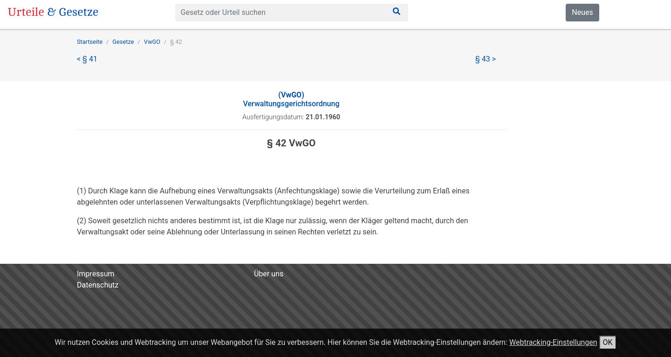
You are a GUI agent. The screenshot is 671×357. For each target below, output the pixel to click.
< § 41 (87, 59)
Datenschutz (97, 285)
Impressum (96, 273)
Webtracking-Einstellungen (553, 342)
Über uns (268, 273)
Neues (582, 12)
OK (608, 342)
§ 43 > (485, 59)
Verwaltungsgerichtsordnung (291, 99)
